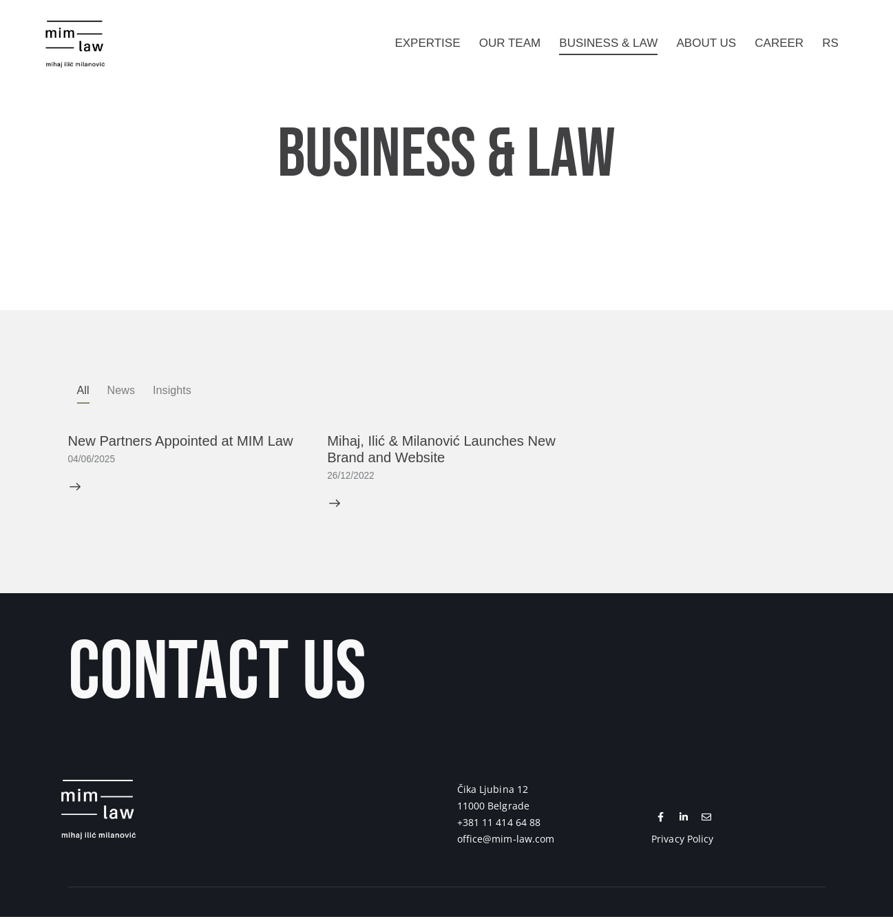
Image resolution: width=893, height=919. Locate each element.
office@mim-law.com (506, 840)
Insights (172, 390)
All (83, 390)
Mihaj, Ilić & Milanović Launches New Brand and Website (441, 450)
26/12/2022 (351, 477)
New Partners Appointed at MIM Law (181, 441)
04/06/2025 (92, 460)
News (121, 390)
